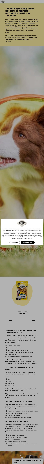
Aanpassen (15, 242)
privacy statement (23, 238)
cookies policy (8, 235)
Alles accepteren (27, 242)
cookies (13, 232)
